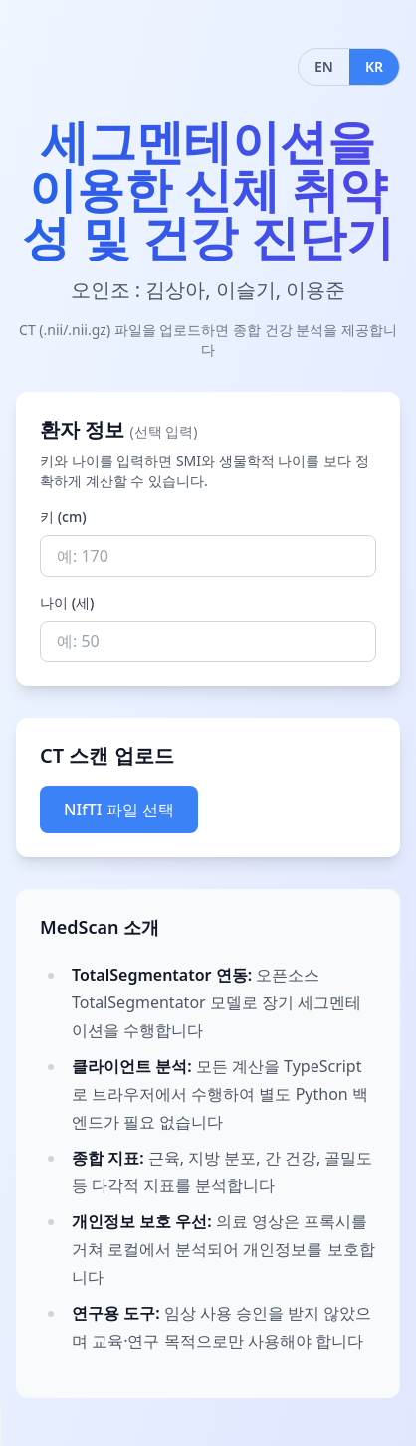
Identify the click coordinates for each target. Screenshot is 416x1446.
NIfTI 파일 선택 (119, 809)
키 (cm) (63, 516)
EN (323, 66)
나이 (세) (67, 602)
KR (374, 66)
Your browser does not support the (59, 1426)
